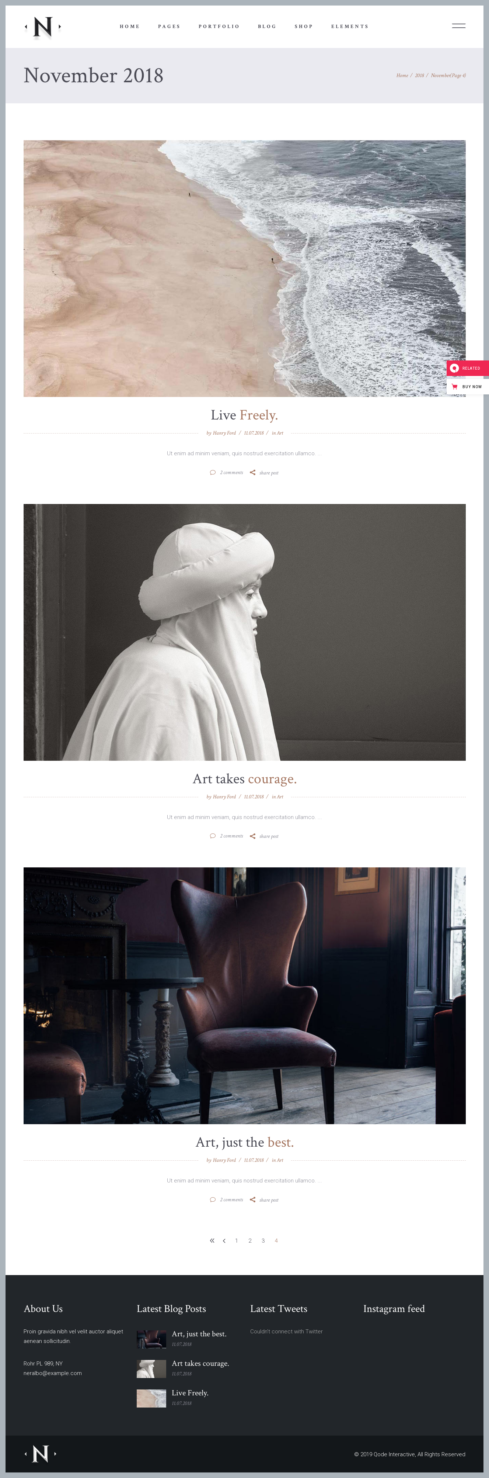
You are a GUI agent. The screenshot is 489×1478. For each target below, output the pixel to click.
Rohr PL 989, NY (43, 1363)
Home (402, 75)
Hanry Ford (224, 432)
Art (280, 432)
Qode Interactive (394, 1454)
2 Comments (231, 472)
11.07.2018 (253, 432)
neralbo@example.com (53, 1373)
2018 (419, 75)
